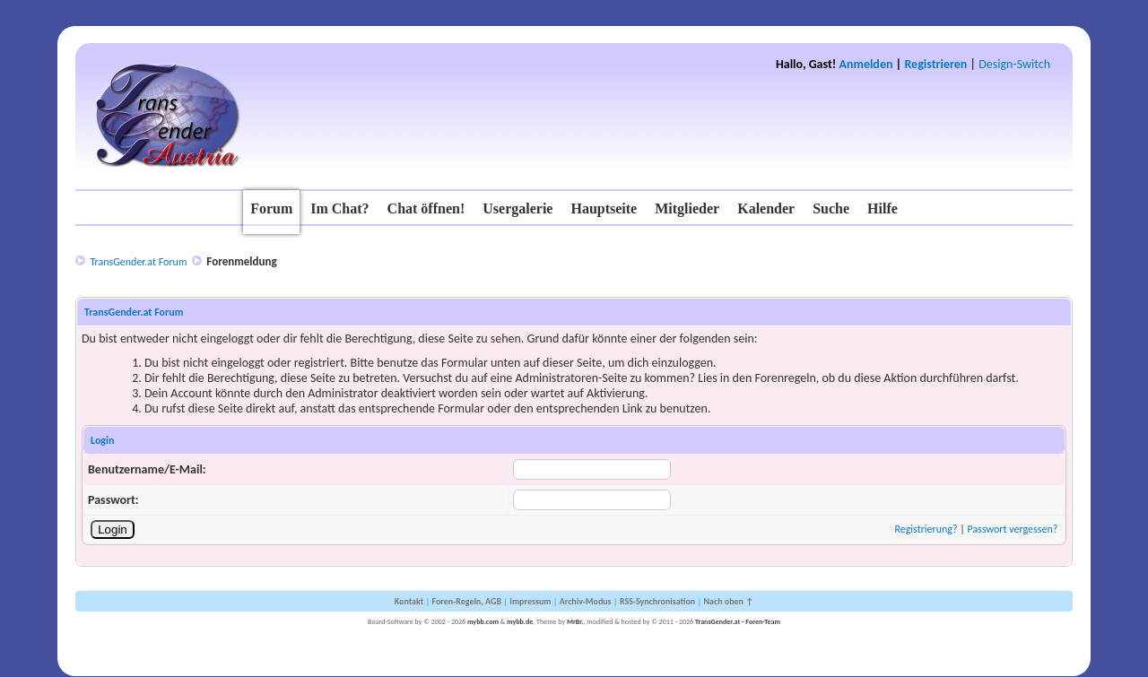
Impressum (530, 601)
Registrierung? (925, 529)
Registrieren (935, 64)
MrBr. (575, 621)
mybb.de (520, 621)
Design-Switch (1014, 64)
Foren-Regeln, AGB (466, 601)
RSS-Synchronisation (657, 601)
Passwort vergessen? (1013, 529)
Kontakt (409, 601)
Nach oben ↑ (728, 601)
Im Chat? (339, 208)
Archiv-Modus (586, 601)
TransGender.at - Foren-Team (737, 621)
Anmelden (866, 64)
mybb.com (483, 621)
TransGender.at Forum (138, 262)
